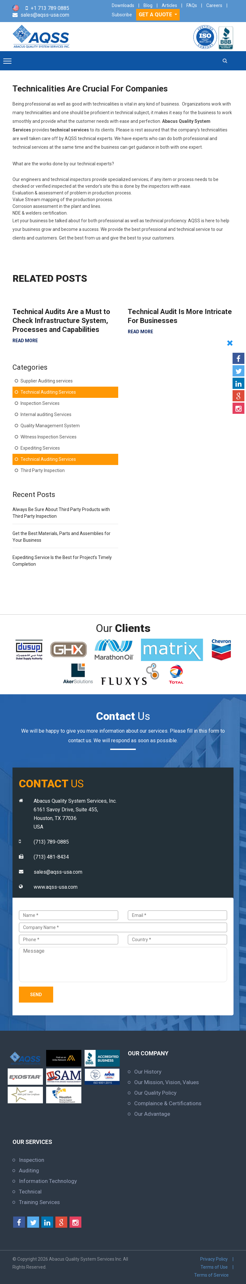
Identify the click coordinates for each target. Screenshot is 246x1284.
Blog (148, 5)
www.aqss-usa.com (56, 887)
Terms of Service (211, 1275)
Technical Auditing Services (48, 392)
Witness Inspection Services (48, 436)
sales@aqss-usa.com (44, 15)
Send (36, 994)
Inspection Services (40, 403)
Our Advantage (152, 1114)
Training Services (39, 1202)
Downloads (123, 5)
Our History (147, 1071)
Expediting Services (40, 448)
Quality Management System (50, 425)
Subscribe (122, 14)
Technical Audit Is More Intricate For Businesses (180, 316)
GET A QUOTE (156, 15)
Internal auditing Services (45, 414)
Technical (30, 1191)
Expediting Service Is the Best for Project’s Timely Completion (62, 561)
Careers (214, 5)
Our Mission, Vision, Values (166, 1082)
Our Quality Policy (155, 1093)
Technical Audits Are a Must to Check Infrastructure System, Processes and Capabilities (61, 321)
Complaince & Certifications (167, 1103)
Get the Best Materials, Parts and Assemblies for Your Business (61, 537)
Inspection (31, 1160)
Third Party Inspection (42, 470)
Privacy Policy (214, 1259)
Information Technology (48, 1181)
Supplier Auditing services (46, 380)
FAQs (191, 5)
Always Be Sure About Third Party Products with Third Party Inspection (61, 513)
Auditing (29, 1170)
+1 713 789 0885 (50, 8)
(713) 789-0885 (51, 842)
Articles (169, 5)
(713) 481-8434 (51, 857)
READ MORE (25, 340)
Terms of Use (214, 1267)
